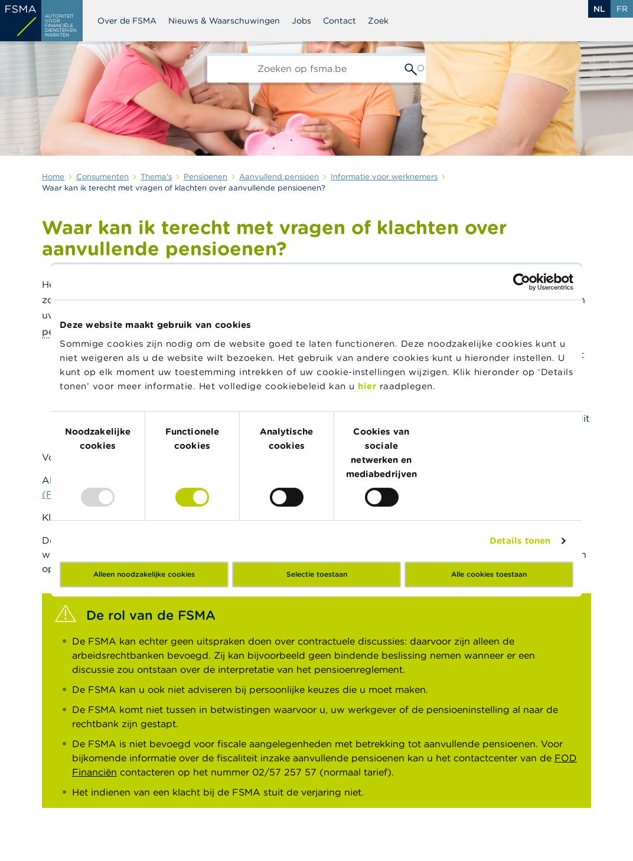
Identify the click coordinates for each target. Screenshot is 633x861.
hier (369, 386)
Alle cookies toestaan (489, 574)
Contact (339, 20)
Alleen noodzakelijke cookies (144, 574)
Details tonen (520, 540)
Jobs (301, 20)
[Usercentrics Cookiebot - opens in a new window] (521, 282)
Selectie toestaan (316, 574)
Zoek (378, 20)
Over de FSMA (126, 20)
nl (599, 9)
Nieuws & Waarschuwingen (224, 20)
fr (622, 9)
